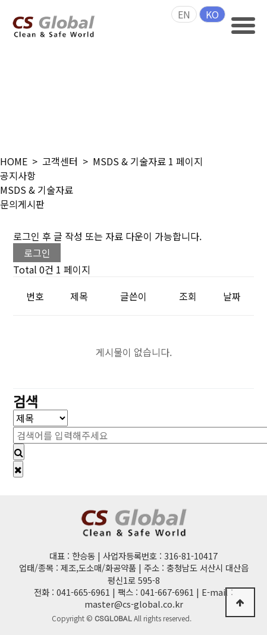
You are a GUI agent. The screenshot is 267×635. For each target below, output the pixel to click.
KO (212, 14)
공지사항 (18, 175)
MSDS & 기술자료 (36, 190)
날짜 (232, 296)
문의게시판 (22, 204)
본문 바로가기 (0, 0)
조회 (188, 296)
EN (184, 14)
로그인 (37, 253)
